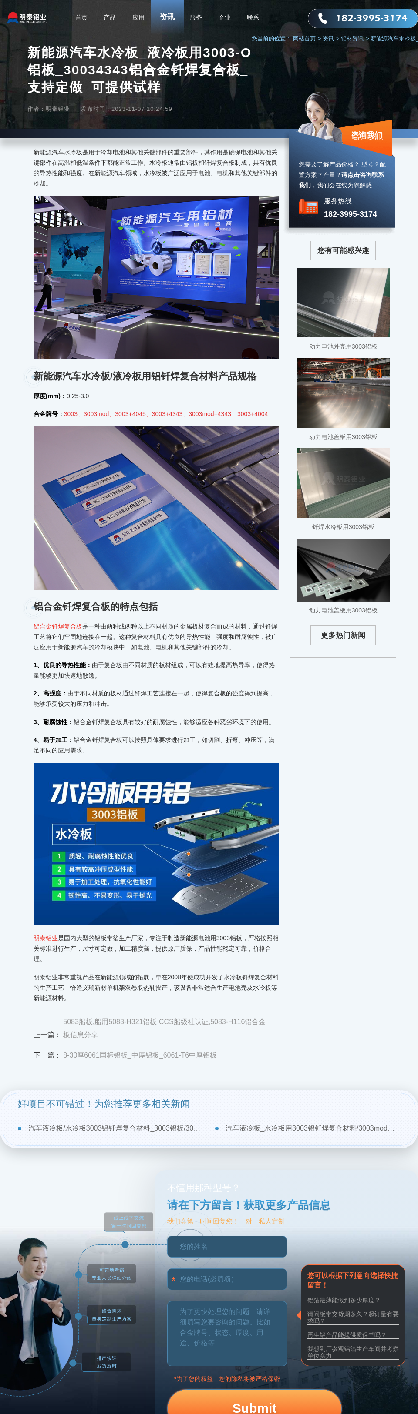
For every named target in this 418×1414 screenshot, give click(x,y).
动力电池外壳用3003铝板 (343, 346)
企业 (225, 17)
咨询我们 (366, 135)
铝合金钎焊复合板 (58, 626)
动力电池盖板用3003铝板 (343, 436)
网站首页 (307, 38)
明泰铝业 (46, 938)
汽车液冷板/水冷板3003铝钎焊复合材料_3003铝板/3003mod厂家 (115, 1128)
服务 (196, 17)
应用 (138, 17)
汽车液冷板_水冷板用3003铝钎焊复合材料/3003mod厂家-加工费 (313, 1128)
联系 (253, 17)
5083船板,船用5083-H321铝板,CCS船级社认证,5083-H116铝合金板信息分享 (164, 1028)
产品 (110, 17)
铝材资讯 (355, 38)
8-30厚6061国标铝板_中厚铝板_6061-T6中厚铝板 (140, 1055)
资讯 (167, 17)
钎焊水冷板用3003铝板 (343, 526)
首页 (81, 17)
